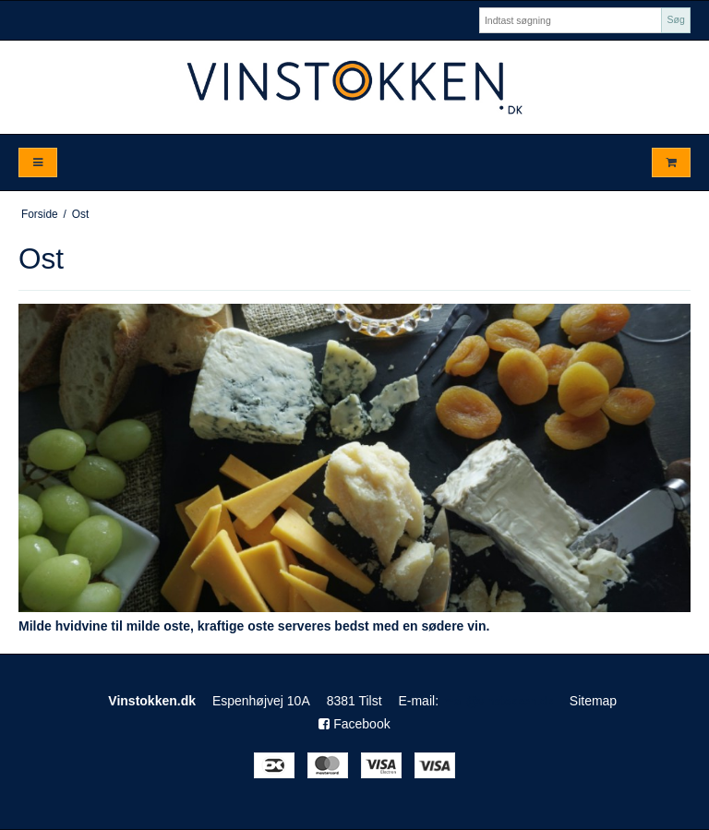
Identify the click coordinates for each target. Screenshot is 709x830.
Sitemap (593, 700)
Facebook (354, 723)
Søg (675, 19)
